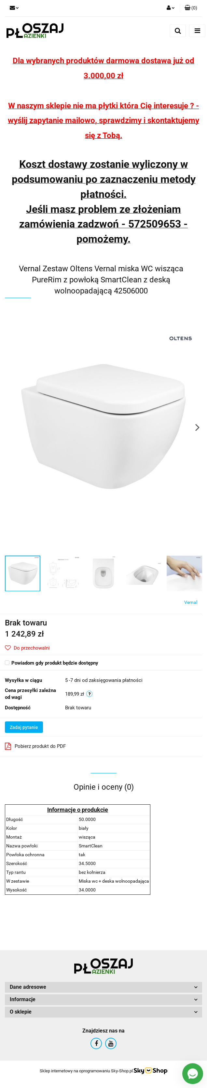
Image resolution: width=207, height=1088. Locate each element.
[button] (191, 8)
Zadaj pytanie (24, 727)
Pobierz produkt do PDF (35, 746)
